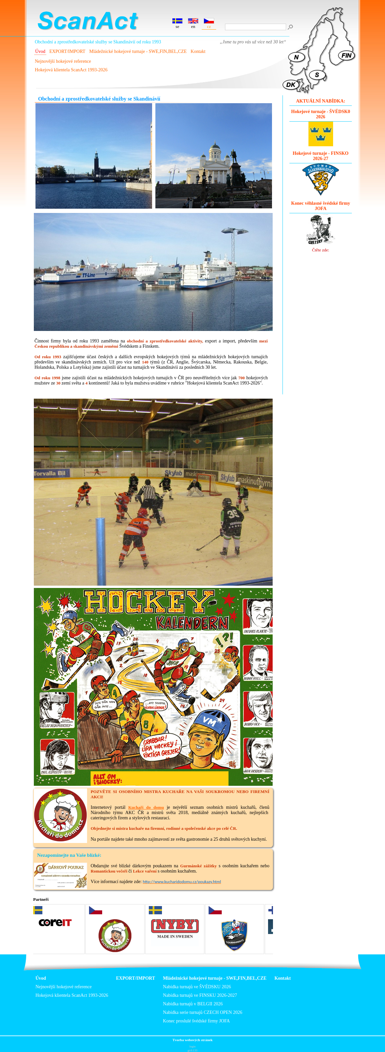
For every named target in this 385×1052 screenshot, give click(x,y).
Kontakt (198, 51)
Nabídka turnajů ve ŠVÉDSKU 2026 (197, 986)
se (177, 23)
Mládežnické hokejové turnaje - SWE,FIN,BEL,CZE (138, 51)
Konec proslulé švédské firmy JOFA (196, 1020)
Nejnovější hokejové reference (63, 61)
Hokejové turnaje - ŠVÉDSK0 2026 (320, 114)
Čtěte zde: (321, 232)
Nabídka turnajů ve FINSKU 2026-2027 (200, 995)
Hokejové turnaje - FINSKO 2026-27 (321, 156)
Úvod (40, 51)
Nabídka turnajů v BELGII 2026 (193, 1003)
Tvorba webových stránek (192, 1040)
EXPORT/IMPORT (67, 51)
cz (209, 23)
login (193, 1046)
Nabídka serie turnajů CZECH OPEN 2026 (202, 1012)
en (193, 23)
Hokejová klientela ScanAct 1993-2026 (71, 69)
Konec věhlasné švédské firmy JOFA (320, 206)
